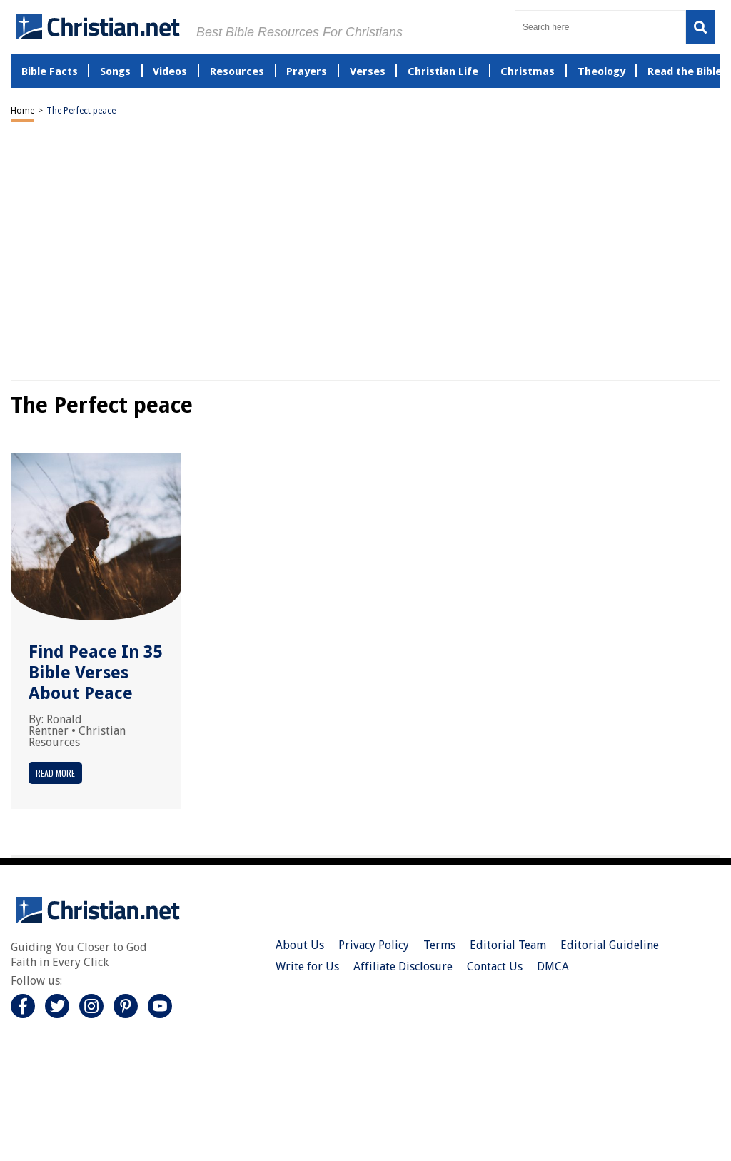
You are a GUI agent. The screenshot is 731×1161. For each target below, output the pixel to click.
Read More (55, 773)
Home (22, 111)
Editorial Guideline (609, 945)
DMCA (553, 966)
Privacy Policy (373, 945)
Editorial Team (508, 945)
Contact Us (495, 966)
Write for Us (307, 966)
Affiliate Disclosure (403, 966)
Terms (439, 945)
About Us (300, 945)
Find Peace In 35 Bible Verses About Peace (95, 672)
